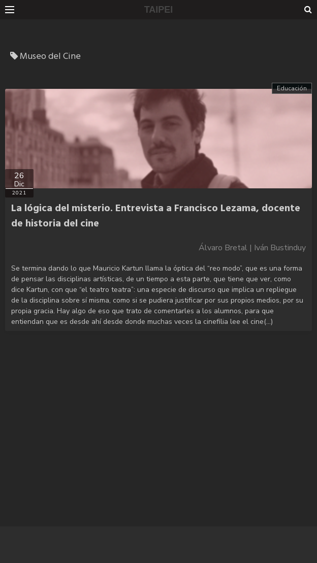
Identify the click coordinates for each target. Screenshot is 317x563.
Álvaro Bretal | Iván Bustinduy (252, 247)
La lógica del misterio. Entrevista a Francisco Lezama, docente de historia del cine (155, 216)
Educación (292, 88)
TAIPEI (158, 10)
